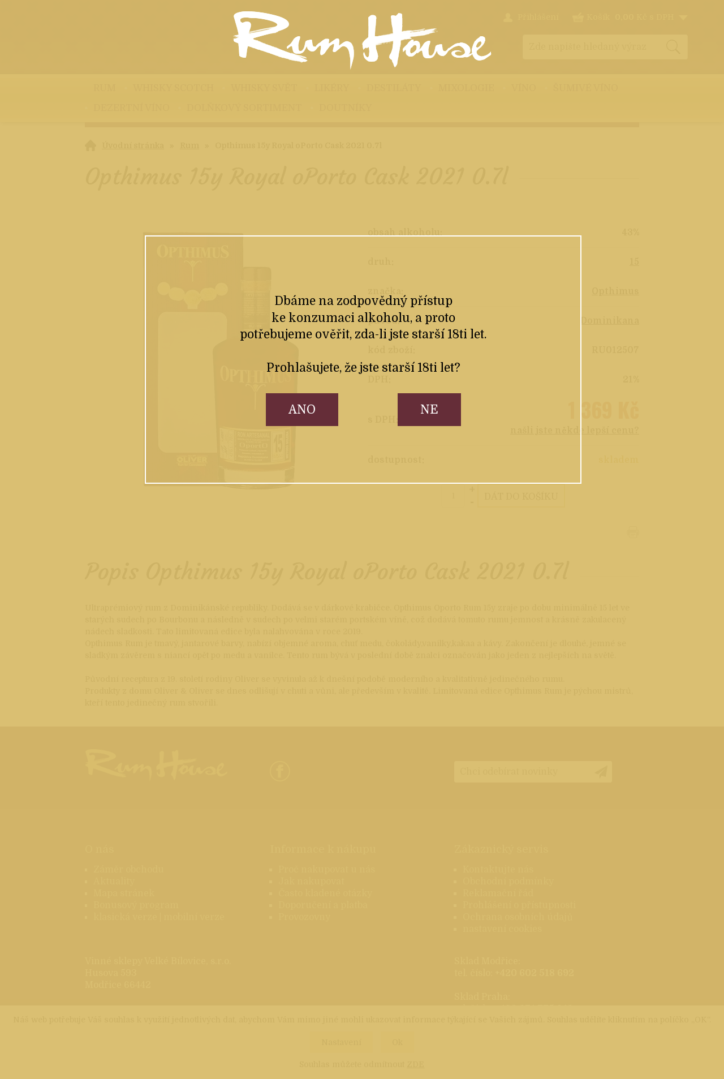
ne (429, 409)
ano (302, 409)
